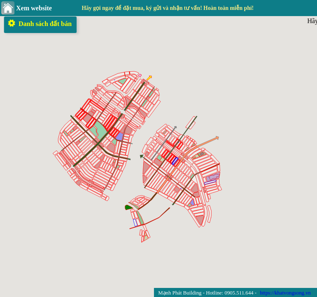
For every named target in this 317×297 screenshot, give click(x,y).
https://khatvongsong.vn (285, 293)
